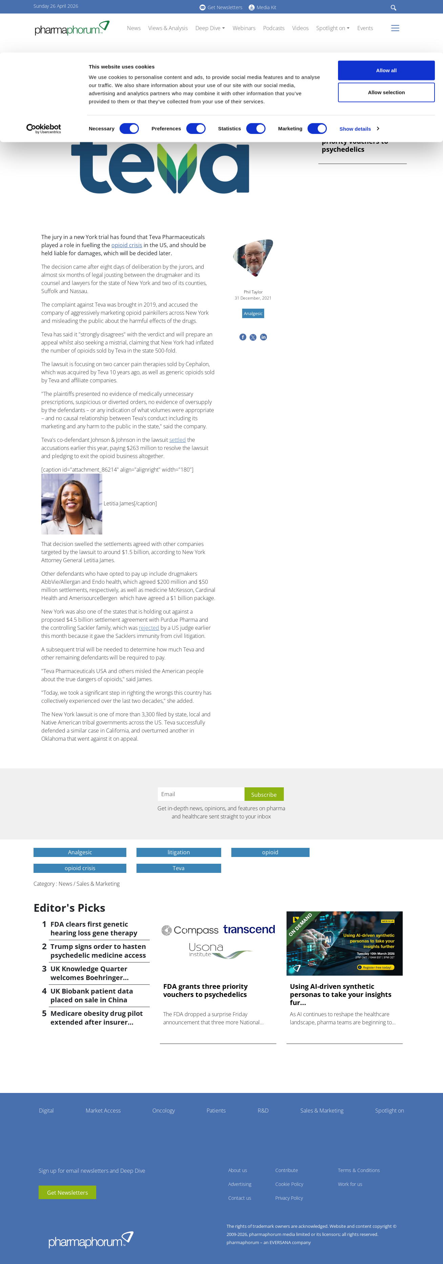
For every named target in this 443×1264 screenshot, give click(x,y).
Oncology (163, 1110)
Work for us (350, 1184)
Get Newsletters (67, 1192)
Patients (216, 1110)
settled (177, 440)
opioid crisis (126, 245)
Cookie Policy (289, 1184)
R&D (263, 1110)
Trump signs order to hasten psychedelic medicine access (98, 951)
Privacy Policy (289, 1198)
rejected (149, 627)
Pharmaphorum (91, 1239)
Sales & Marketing (321, 1110)
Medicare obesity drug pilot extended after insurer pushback (96, 1022)
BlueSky (64, 1209)
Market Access (103, 1110)
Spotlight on (389, 1110)
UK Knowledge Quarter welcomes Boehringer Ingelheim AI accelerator (91, 977)
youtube (43, 1209)
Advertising (239, 1184)
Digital (46, 1110)
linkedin (53, 1209)
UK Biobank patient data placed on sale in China (91, 995)
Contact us (239, 1198)
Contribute (286, 1170)
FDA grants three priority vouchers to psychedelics (355, 141)
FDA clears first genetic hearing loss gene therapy (93, 928)
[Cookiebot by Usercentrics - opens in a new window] (43, 76)
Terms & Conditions (359, 1170)
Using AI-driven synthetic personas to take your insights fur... (341, 994)
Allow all (386, 18)
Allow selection (386, 40)
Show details (355, 76)
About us (237, 1170)
